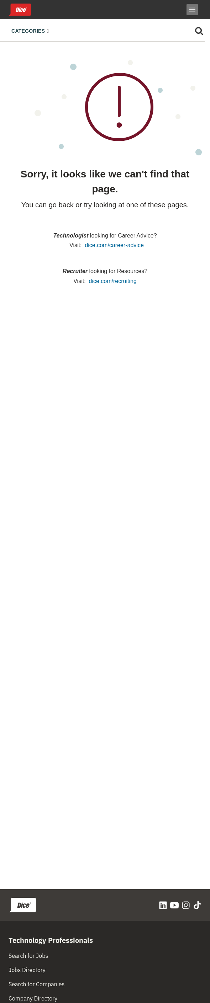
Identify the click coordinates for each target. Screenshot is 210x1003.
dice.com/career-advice (114, 245)
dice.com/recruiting (113, 281)
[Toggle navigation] (32, 30)
